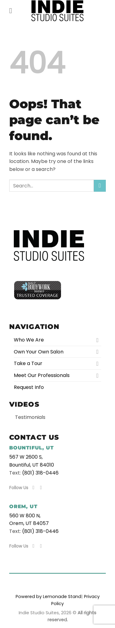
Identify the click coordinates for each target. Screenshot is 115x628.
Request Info (29, 387)
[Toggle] (97, 340)
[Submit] (100, 186)
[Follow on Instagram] (42, 487)
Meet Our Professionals (42, 375)
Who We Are (29, 339)
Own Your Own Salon (38, 351)
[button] (13, 10)
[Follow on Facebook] (35, 487)
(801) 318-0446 (40, 472)
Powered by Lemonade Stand (48, 596)
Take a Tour (28, 363)
